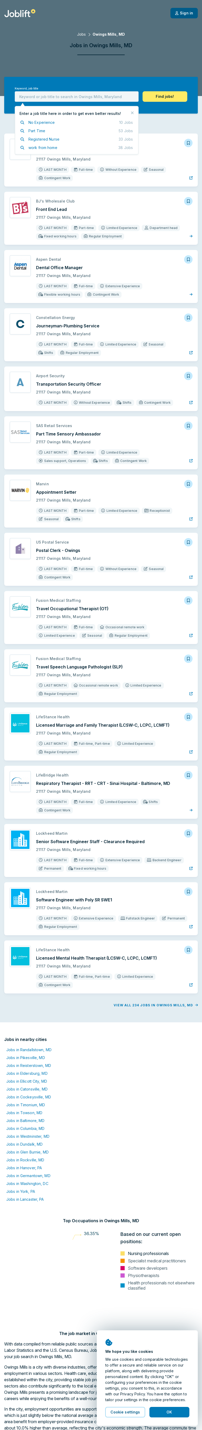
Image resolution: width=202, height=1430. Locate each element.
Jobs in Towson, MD (24, 1112)
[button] (165, 96)
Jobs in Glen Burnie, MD (27, 1152)
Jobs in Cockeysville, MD (28, 1097)
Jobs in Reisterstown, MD (28, 1065)
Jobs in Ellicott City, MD (26, 1081)
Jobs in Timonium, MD (25, 1105)
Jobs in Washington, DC (27, 1183)
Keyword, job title (26, 88)
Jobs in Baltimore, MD (25, 1120)
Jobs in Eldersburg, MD (27, 1073)
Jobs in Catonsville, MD (27, 1089)
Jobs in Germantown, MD (28, 1175)
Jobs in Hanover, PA (24, 1168)
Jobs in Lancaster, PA (25, 1199)
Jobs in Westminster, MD (27, 1136)
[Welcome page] (20, 13)
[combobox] (77, 96)
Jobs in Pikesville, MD (25, 1057)
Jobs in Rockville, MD (25, 1160)
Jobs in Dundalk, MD (24, 1144)
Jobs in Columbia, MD (25, 1128)
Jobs (81, 34)
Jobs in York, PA (20, 1191)
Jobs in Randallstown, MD (29, 1050)
